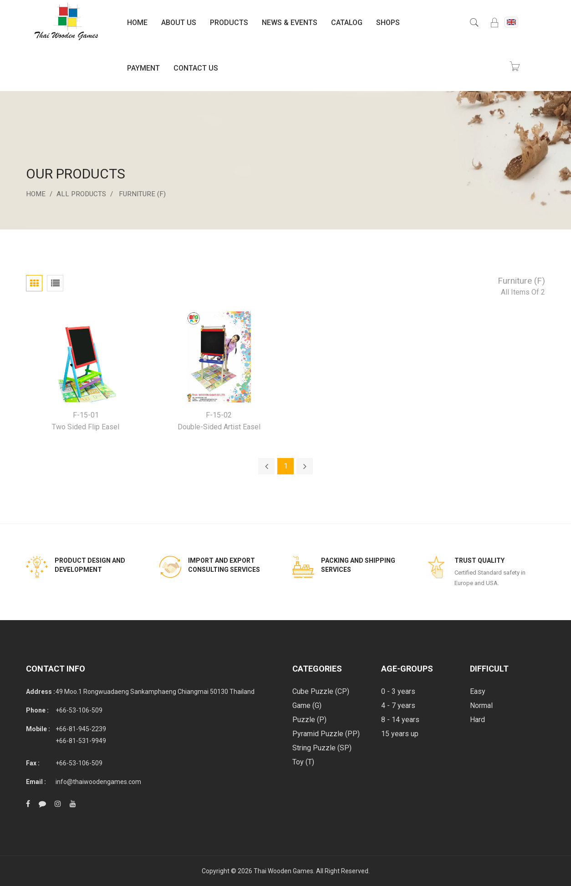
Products (229, 22)
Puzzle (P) (309, 719)
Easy (477, 691)
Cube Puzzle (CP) (320, 691)
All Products (84, 193)
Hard (477, 719)
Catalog (346, 22)
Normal (481, 705)
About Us (178, 22)
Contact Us (195, 68)
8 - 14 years (400, 719)
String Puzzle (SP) (322, 747)
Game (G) (306, 705)
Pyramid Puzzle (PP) (326, 733)
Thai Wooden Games (283, 871)
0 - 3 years (398, 691)
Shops (388, 22)
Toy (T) (303, 762)
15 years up (399, 733)
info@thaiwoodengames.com (98, 781)
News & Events (289, 22)
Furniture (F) (147, 193)
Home (137, 22)
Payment (143, 68)
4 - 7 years (398, 705)
